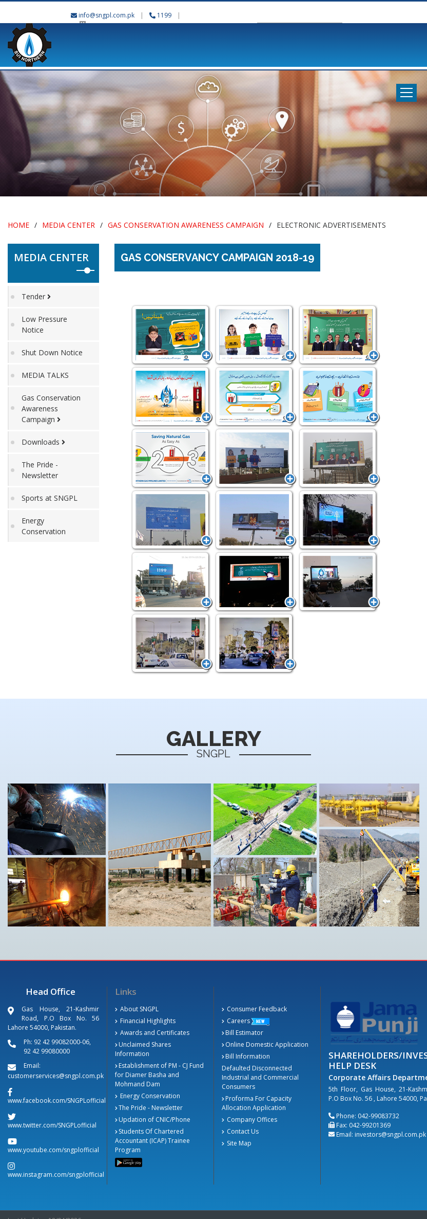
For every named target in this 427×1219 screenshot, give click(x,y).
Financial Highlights (145, 1020)
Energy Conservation (44, 526)
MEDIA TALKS (45, 375)
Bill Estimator (242, 1032)
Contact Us (240, 1131)
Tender (36, 296)
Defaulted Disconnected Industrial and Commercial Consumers (260, 1077)
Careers (236, 1020)
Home (18, 225)
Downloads (43, 442)
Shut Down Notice (52, 352)
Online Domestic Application (265, 1044)
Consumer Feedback (254, 1009)
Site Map (236, 1143)
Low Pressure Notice (44, 324)
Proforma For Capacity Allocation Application (257, 1103)
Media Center (68, 225)
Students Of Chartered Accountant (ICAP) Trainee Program (152, 1140)
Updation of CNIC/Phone (152, 1119)
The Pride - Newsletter (40, 470)
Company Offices (249, 1119)
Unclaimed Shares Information (143, 1049)
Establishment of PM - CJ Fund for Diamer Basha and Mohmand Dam (159, 1074)
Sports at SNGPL (49, 498)
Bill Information (246, 1056)
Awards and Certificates (152, 1032)
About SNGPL (137, 1009)
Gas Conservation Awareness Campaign (186, 225)
